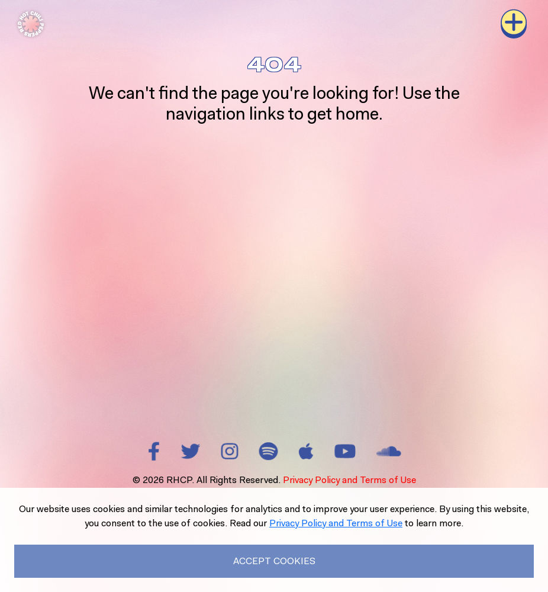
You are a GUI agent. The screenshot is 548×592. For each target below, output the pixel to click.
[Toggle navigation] (514, 24)
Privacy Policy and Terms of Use (349, 480)
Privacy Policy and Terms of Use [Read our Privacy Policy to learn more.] (335, 523)
